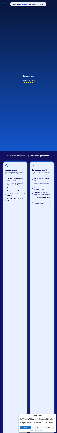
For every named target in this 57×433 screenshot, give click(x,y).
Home (14, 4)
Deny (37, 427)
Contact (41, 4)
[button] (54, 415)
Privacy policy (40, 430)
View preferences (49, 427)
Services (24, 4)
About (19, 4)
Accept (25, 427)
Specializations (33, 4)
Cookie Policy (34, 430)
